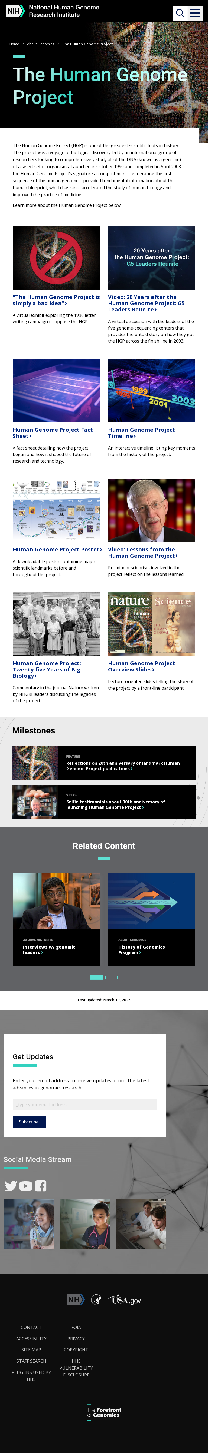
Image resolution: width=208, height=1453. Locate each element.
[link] (11, 1186)
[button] (194, 13)
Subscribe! (29, 1122)
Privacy (76, 1339)
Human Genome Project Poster (55, 549)
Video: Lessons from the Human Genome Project (141, 552)
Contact (31, 1327)
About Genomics (40, 43)
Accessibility (31, 1339)
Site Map (31, 1350)
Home (14, 43)
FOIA (76, 1327)
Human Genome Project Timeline (141, 433)
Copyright (76, 1350)
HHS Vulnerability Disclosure (76, 1368)
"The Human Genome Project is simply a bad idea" (56, 300)
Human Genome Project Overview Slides (141, 666)
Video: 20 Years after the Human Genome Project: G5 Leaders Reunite (146, 303)
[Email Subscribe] (85, 1104)
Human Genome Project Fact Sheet (53, 433)
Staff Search (31, 1361)
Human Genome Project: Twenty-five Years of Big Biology (47, 669)
